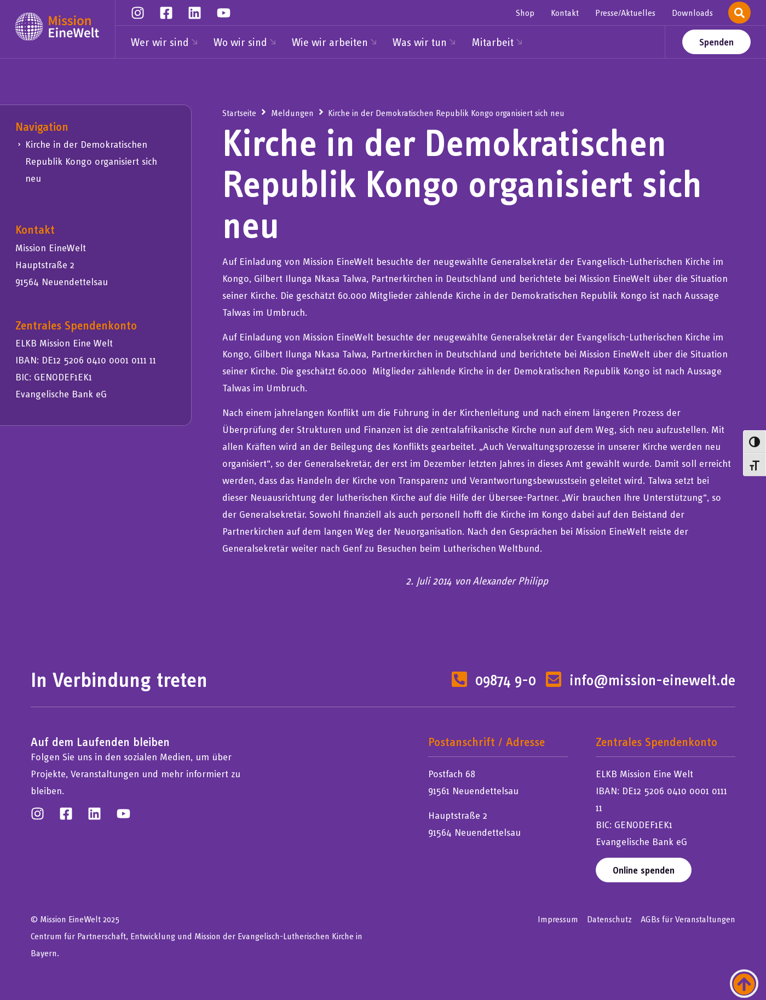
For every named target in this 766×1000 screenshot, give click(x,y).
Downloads (692, 12)
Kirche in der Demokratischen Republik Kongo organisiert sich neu (91, 161)
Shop (525, 12)
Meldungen (292, 112)
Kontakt (565, 12)
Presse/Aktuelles (625, 12)
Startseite (239, 112)
